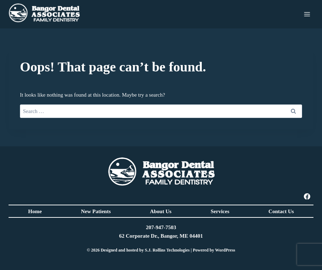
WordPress (225, 250)
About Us (160, 211)
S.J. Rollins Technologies (167, 250)
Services (220, 211)
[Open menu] (306, 14)
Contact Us (281, 211)
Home (35, 211)
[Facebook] (307, 196)
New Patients (96, 211)
